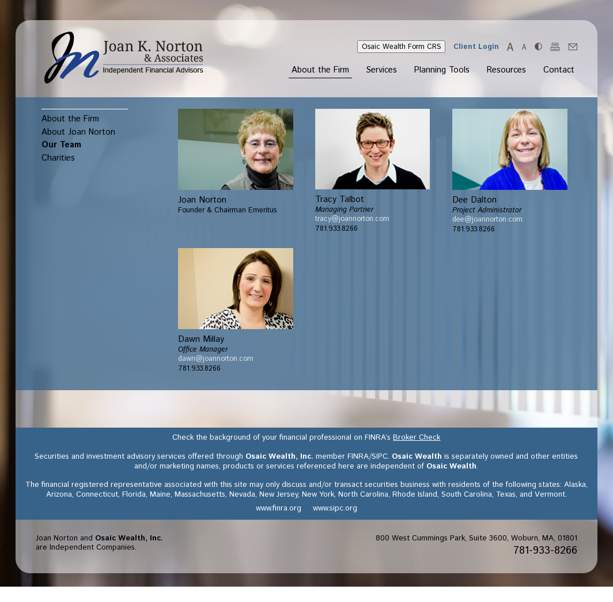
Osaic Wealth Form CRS (401, 46)
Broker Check (416, 437)
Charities (58, 158)
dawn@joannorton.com (215, 358)
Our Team (61, 145)
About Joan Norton (78, 132)
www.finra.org (278, 508)
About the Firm (320, 71)
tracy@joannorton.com (352, 219)
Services (381, 71)
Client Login (476, 46)
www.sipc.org (335, 508)
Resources (506, 71)
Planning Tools (442, 71)
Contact (558, 71)
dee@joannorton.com (487, 219)
